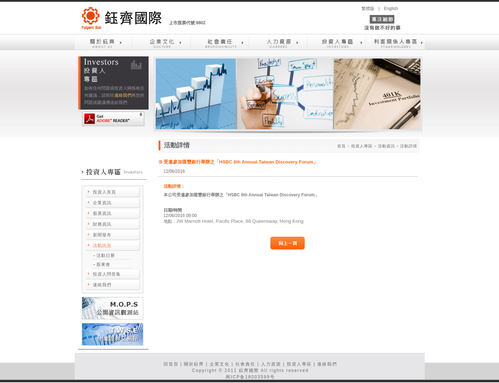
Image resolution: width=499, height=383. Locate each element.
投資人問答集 (107, 274)
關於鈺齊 (194, 364)
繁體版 (367, 8)
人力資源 (271, 364)
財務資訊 (102, 224)
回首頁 (171, 364)
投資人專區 (299, 364)
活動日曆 (105, 255)
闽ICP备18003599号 (250, 376)
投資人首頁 (104, 192)
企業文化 (220, 364)
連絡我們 (122, 95)
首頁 (341, 146)
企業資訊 (102, 202)
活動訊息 (102, 245)
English (391, 8)
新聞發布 (102, 234)
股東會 (103, 264)
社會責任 (245, 364)
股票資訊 (102, 213)
